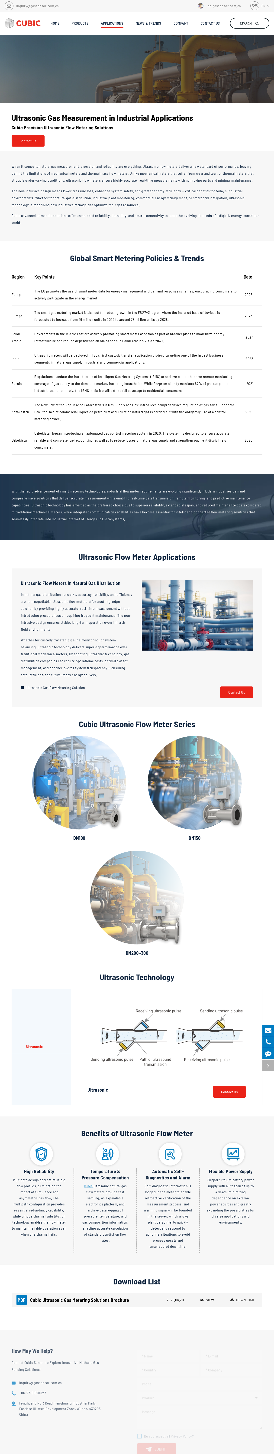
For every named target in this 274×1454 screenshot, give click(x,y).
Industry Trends (150, 1369)
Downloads (146, 1378)
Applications (25, 1354)
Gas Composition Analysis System (82, 1411)
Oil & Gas (18, 1369)
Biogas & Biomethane (28, 1378)
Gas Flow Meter (68, 1386)
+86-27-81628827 (198, 1368)
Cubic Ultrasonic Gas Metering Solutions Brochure (72, 1160)
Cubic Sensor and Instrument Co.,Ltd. (131, 1440)
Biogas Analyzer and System (78, 1420)
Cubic (88, 1046)
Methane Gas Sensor (72, 1369)
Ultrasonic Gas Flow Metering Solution (55, 687)
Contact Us (28, 140)
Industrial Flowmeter (28, 1386)
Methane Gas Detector (73, 1378)
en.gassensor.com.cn (218, 5)
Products (66, 1354)
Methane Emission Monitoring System (85, 1403)
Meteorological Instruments (77, 1394)
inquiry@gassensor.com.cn (37, 5)
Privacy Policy (146, 1447)
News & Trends (154, 1354)
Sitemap (123, 1447)
